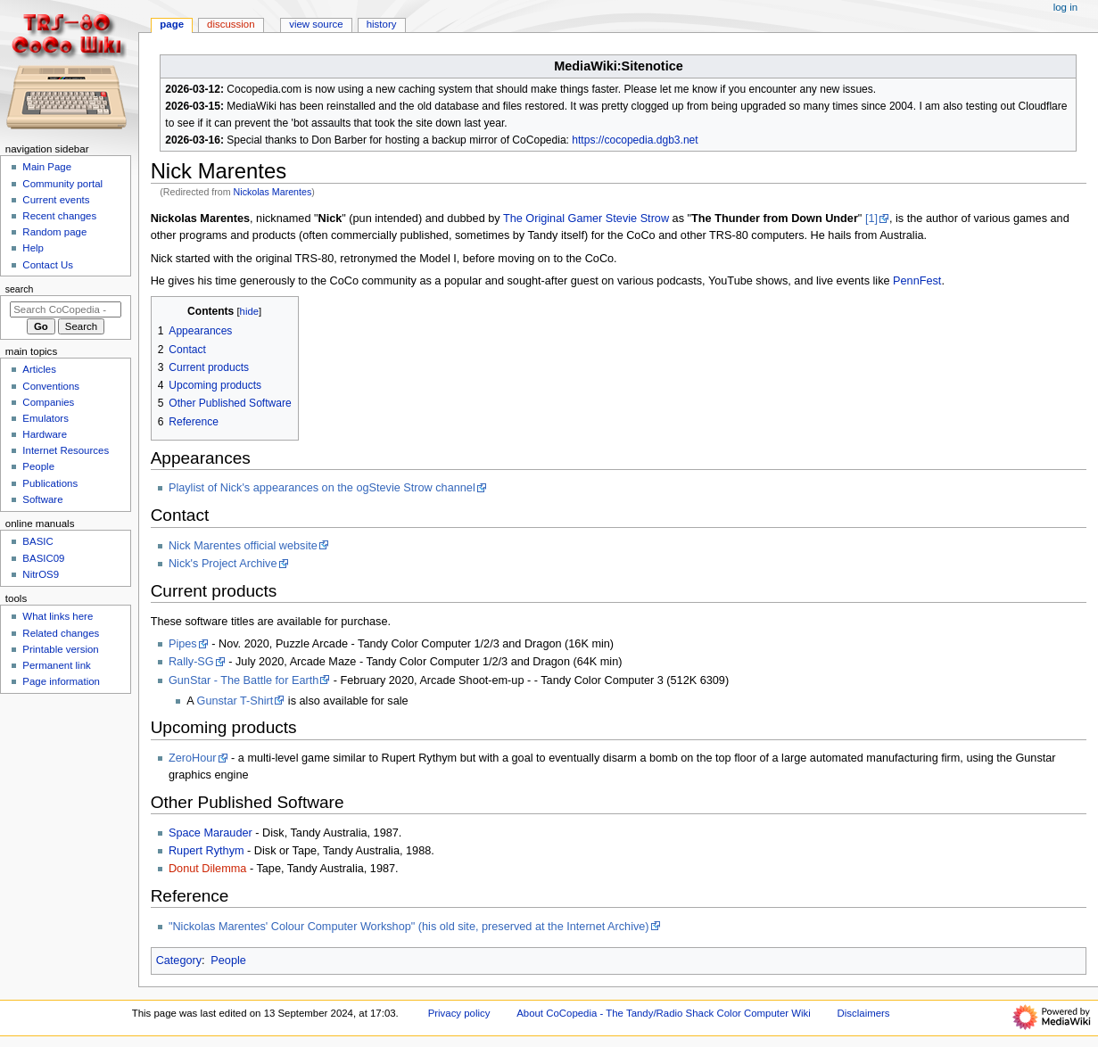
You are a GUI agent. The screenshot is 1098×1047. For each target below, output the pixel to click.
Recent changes (59, 215)
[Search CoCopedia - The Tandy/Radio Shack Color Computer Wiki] (65, 309)
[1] (871, 218)
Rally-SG (191, 661)
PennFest (917, 281)
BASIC (37, 541)
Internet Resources (65, 450)
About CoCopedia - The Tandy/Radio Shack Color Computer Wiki (663, 1013)
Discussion (230, 24)
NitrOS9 (40, 574)
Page (172, 24)
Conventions (50, 386)
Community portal (62, 183)
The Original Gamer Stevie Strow (586, 218)
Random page (54, 232)
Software (42, 499)
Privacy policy (459, 1013)
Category (179, 960)
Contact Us (47, 265)
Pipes (183, 644)
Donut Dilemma (207, 868)
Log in (1065, 7)
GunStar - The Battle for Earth (243, 680)
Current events (55, 199)
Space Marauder (210, 833)
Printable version (60, 649)
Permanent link (56, 665)
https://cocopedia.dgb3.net (635, 140)
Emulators (45, 418)
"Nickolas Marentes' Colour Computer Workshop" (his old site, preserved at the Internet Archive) (409, 926)
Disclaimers (864, 1013)
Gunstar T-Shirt (235, 701)
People (228, 960)
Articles (39, 369)
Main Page (46, 166)
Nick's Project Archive (223, 563)
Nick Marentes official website (243, 546)
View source (316, 24)
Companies (48, 402)
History (382, 24)
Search (19, 289)
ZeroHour (193, 758)
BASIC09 (43, 558)
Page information (61, 681)
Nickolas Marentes (273, 191)
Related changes (60, 633)
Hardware (44, 434)
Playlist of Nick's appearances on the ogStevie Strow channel (322, 488)
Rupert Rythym (206, 851)
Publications (50, 483)
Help (33, 248)
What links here (57, 616)
